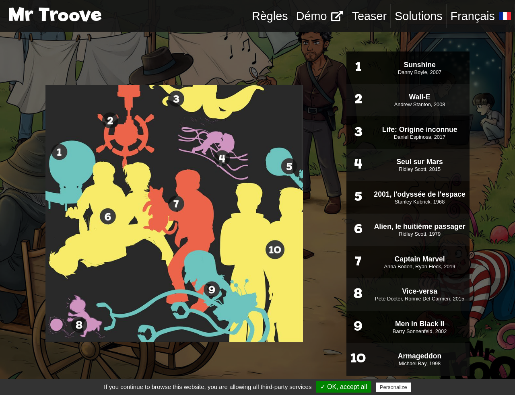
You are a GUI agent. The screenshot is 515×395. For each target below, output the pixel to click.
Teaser (369, 16)
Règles (270, 16)
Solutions (418, 16)
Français (481, 16)
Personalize (393, 387)
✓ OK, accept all (343, 386)
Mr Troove (55, 16)
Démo (319, 16)
